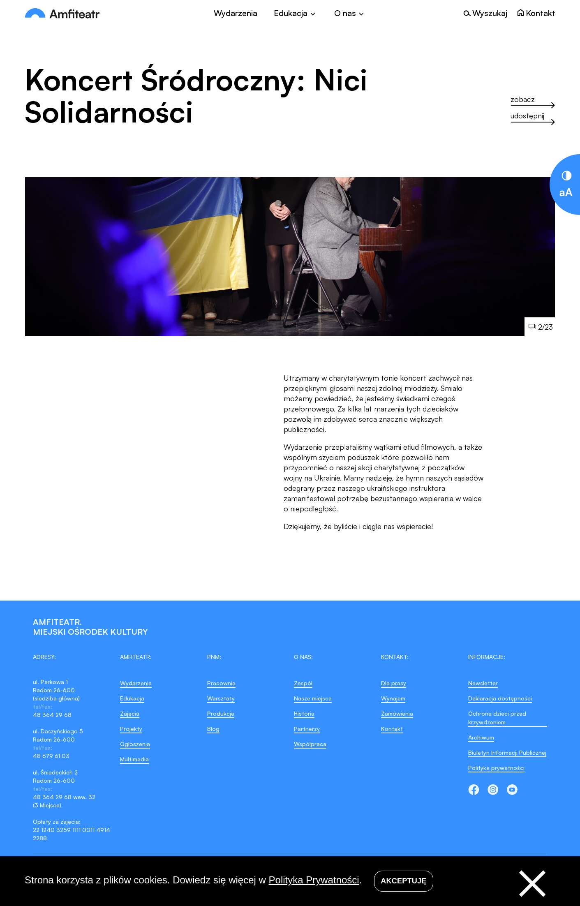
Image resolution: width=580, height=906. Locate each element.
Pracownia (221, 683)
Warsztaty (221, 698)
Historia (304, 713)
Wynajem (393, 698)
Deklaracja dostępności (500, 698)
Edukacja (132, 698)
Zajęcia (129, 713)
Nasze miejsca (313, 698)
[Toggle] (296, 13)
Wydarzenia (235, 13)
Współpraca (310, 743)
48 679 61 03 (51, 755)
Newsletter (483, 683)
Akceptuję (403, 881)
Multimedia (134, 759)
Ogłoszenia (135, 743)
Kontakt (392, 728)
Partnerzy (307, 728)
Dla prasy (393, 683)
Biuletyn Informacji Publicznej (507, 752)
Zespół (303, 683)
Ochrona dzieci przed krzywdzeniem (497, 718)
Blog (213, 728)
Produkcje (220, 713)
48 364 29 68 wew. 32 (64, 796)
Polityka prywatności (496, 767)
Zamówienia (397, 713)
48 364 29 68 (52, 714)
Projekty (131, 728)
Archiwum (481, 737)
